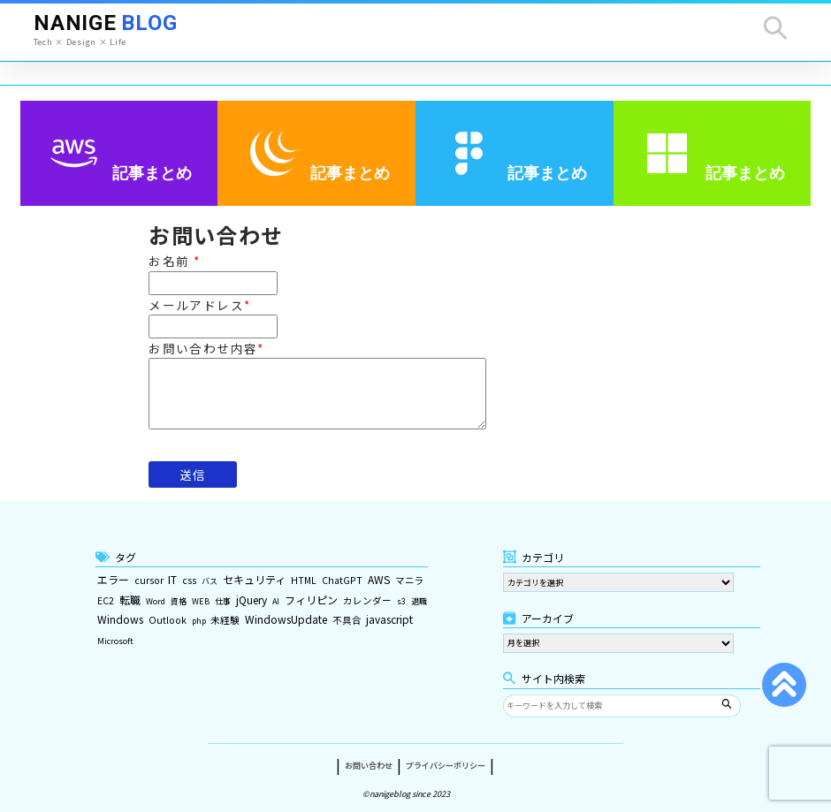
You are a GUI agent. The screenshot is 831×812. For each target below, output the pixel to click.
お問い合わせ (369, 757)
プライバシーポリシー (445, 757)
